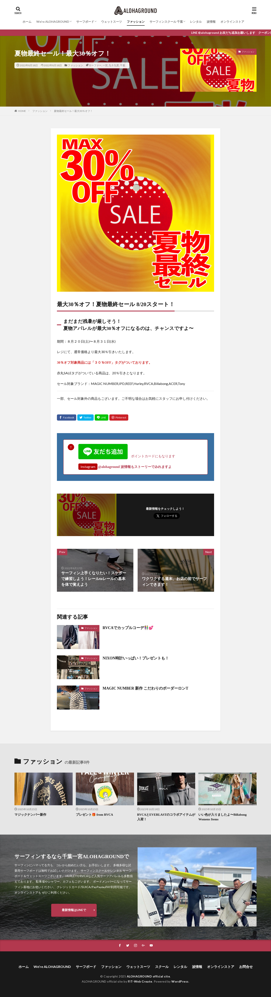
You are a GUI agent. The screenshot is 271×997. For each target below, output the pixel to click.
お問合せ (246, 967)
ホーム (27, 21)
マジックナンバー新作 (30, 814)
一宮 (105, 65)
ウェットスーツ (111, 21)
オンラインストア (232, 21)
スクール (162, 967)
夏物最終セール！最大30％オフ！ (73, 111)
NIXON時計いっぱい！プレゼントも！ (136, 658)
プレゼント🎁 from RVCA (94, 814)
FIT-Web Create (140, 981)
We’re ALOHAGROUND (52, 21)
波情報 (211, 21)
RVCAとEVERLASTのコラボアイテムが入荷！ (166, 817)
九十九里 (114, 65)
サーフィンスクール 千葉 (166, 21)
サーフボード (85, 21)
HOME (22, 111)
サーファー (95, 65)
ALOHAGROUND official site (148, 976)
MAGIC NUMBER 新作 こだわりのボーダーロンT (145, 688)
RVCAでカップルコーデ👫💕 (128, 628)
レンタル (196, 21)
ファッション (136, 21)
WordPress (180, 981)
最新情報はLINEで (74, 910)
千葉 (122, 65)
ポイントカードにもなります (126, 456)
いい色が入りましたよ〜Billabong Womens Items (222, 817)
